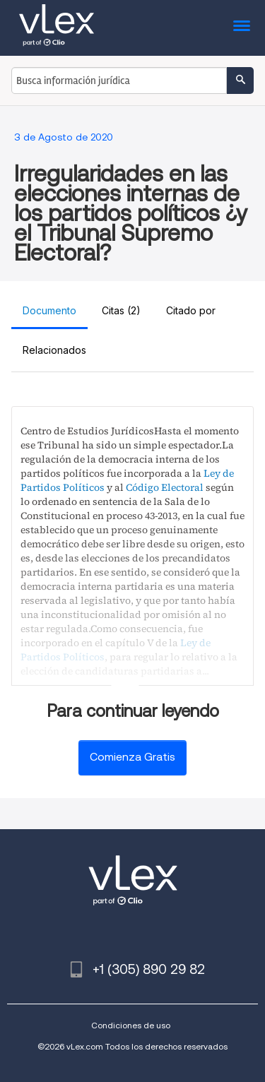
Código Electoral (165, 487)
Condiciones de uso (130, 1025)
